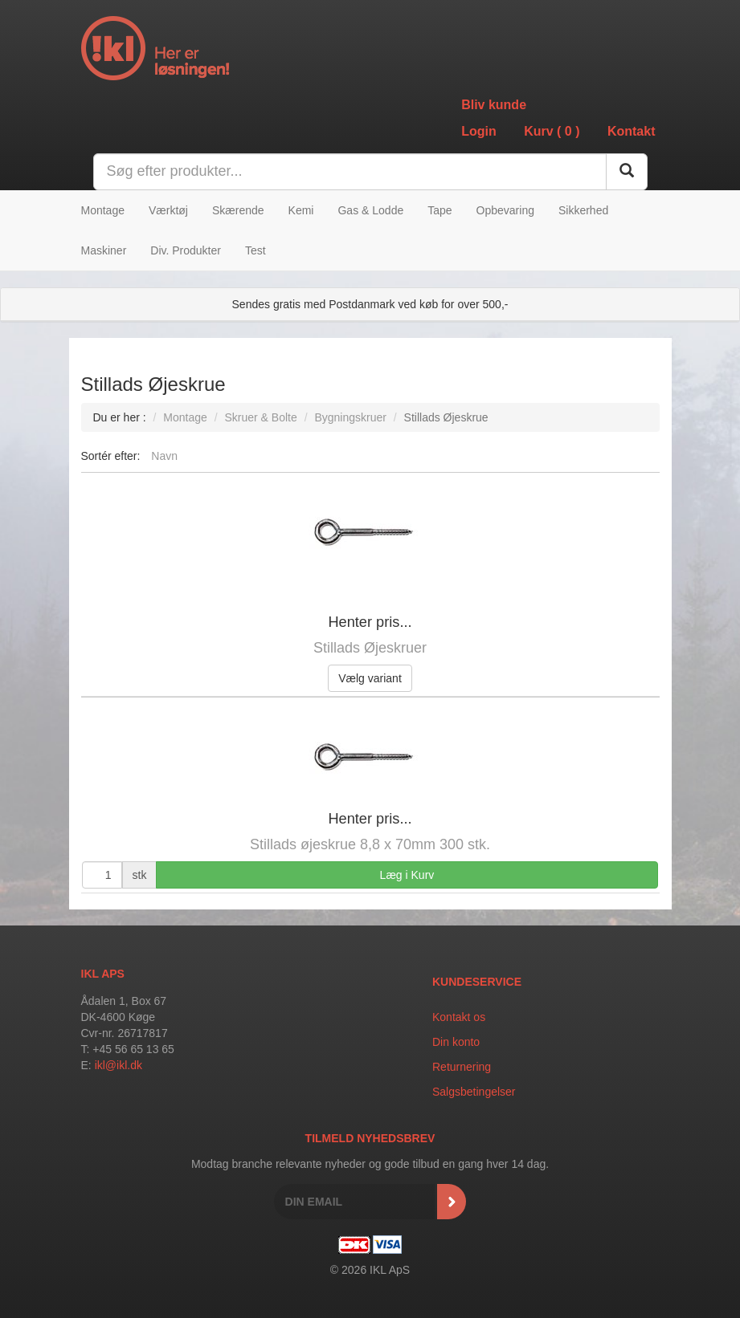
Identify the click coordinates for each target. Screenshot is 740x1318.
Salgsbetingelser (474, 1091)
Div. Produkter (185, 250)
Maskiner (104, 250)
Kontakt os (458, 1017)
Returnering (461, 1066)
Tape (439, 210)
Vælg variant (370, 678)
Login (479, 131)
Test (255, 250)
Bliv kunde (493, 105)
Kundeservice (476, 981)
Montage (103, 210)
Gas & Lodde (370, 210)
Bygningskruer (350, 417)
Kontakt (631, 131)
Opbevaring (505, 210)
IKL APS (103, 973)
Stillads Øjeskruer (370, 648)
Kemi (301, 210)
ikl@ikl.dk (118, 1065)
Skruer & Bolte (260, 417)
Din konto (456, 1041)
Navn (164, 456)
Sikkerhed (583, 210)
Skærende (238, 210)
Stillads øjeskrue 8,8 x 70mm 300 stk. (370, 844)
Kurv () (551, 131)
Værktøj (168, 210)
